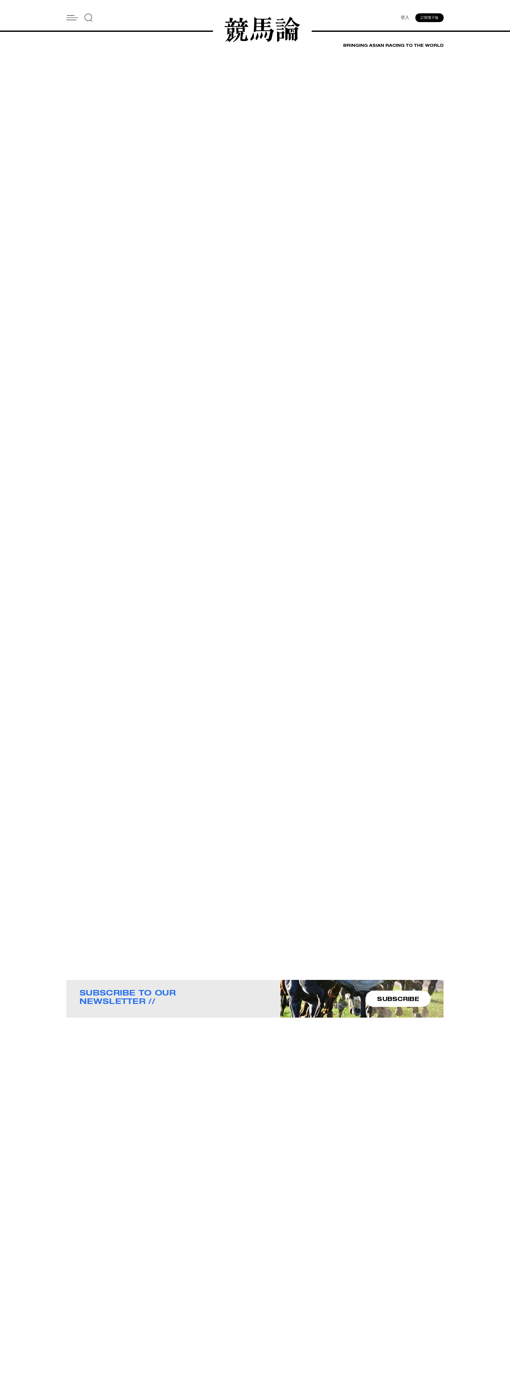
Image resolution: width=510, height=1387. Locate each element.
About (262, 1321)
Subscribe (267, 1338)
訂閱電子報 (429, 18)
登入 (404, 18)
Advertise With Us (334, 1321)
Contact (265, 1329)
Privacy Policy (271, 1346)
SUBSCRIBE (398, 999)
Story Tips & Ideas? (335, 1329)
